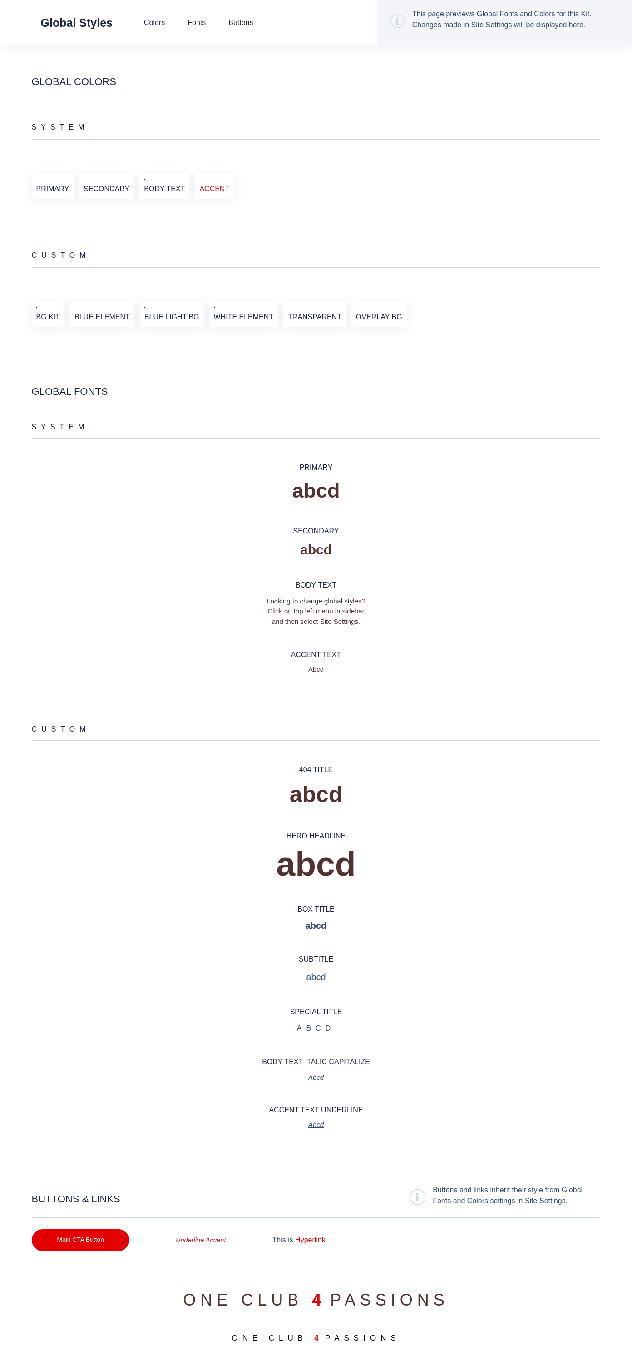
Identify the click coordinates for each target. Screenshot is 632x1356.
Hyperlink (316, 1240)
